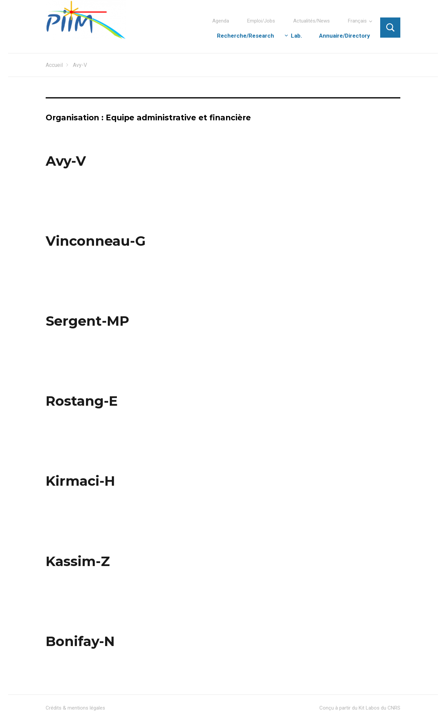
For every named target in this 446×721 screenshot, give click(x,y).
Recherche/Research (245, 35)
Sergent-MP (87, 321)
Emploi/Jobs (261, 21)
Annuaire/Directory (344, 35)
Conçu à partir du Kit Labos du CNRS (359, 708)
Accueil (54, 65)
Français (357, 21)
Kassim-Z (78, 561)
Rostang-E (82, 401)
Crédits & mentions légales (75, 708)
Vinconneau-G (96, 241)
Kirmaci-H (80, 481)
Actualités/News (311, 21)
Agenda (220, 21)
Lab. (296, 35)
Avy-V (66, 161)
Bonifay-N (80, 641)
